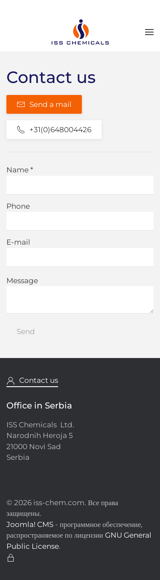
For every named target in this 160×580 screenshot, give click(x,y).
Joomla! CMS (29, 524)
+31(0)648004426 (54, 129)
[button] (149, 32)
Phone (18, 206)
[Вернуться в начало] (80, 32)
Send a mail (44, 104)
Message (22, 280)
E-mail (18, 242)
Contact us (32, 380)
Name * (19, 170)
